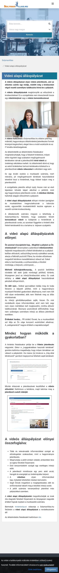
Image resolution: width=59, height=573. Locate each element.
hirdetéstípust (21, 507)
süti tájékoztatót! (47, 565)
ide (39, 517)
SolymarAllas (7, 60)
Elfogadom (51, 569)
